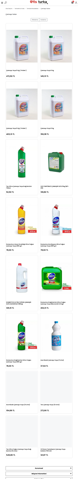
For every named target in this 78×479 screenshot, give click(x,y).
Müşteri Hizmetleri (39, 474)
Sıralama (43, 20)
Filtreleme (35, 20)
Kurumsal (39, 468)
